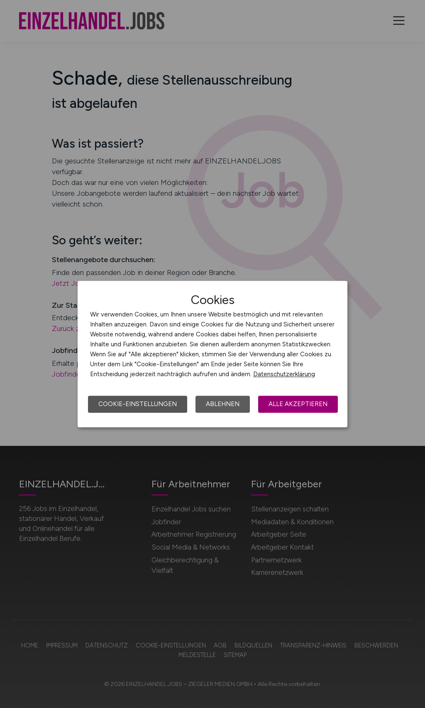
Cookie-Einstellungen (137, 404)
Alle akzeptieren (298, 404)
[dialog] (212, 354)
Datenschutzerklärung (284, 374)
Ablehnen (222, 404)
